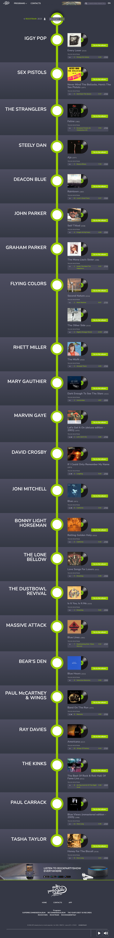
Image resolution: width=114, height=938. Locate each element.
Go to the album (99, 45)
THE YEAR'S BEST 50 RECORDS (80, 913)
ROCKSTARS (43, 915)
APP (70, 902)
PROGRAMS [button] (20, 3)
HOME (44, 902)
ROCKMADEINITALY (68, 915)
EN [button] (109, 3)
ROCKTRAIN (54, 915)
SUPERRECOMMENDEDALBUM (33, 913)
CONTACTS (36, 3)
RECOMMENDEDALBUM (56, 913)
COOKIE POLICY (82, 925)
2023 (35, 19)
